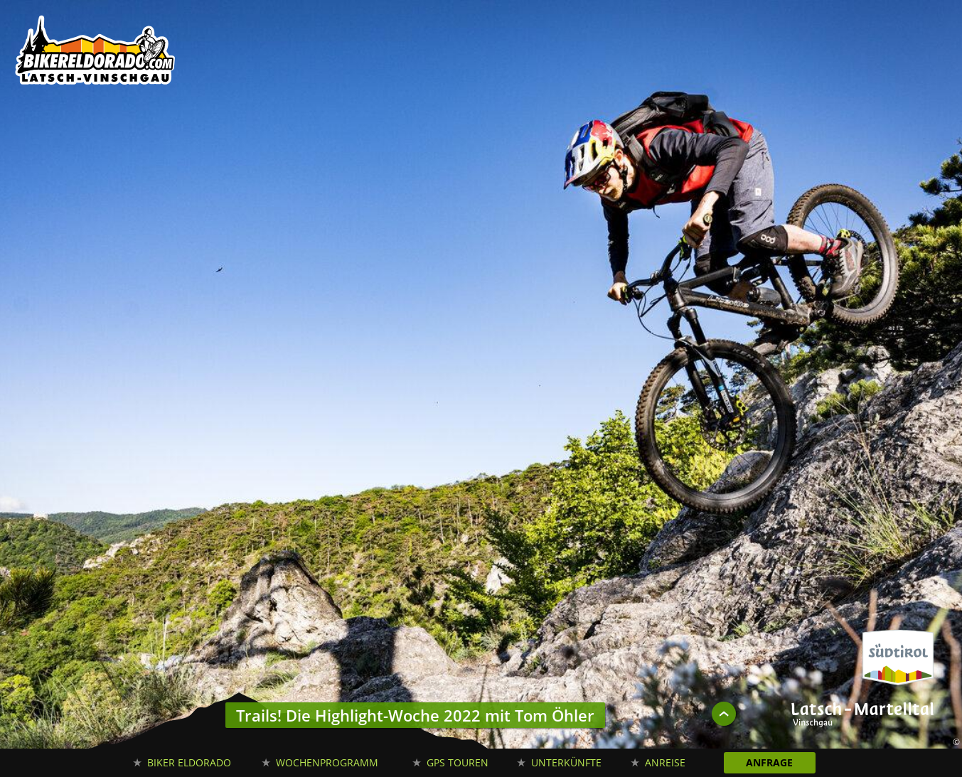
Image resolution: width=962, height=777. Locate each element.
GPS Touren (457, 762)
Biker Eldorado (189, 762)
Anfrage (769, 762)
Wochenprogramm (327, 762)
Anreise (665, 762)
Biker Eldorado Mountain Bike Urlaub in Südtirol (96, 53)
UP (724, 714)
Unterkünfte (566, 762)
